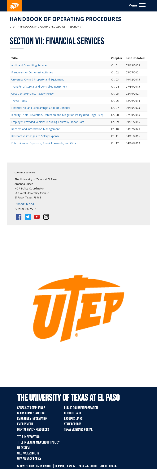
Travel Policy (19, 100)
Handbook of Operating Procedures (65, 19)
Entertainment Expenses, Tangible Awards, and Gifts (43, 143)
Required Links (73, 418)
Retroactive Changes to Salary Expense (35, 136)
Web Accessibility (28, 453)
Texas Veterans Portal (78, 429)
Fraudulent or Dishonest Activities (32, 72)
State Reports (72, 424)
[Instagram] (46, 217)
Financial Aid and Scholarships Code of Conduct (40, 108)
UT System (23, 448)
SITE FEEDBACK (108, 466)
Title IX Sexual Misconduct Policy (38, 442)
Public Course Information (81, 408)
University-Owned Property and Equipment (37, 79)
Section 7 (75, 26)
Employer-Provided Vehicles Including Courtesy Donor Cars (47, 122)
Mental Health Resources (33, 429)
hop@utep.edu (26, 204)
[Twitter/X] (28, 217)
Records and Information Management (35, 129)
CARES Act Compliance (31, 408)
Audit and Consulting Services (29, 65)
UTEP (12, 26)
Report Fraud (72, 413)
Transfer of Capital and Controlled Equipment (39, 86)
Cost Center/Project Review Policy (32, 93)
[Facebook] (19, 217)
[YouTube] (37, 217)
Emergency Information (32, 418)
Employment (25, 424)
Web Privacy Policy (29, 459)
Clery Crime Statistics (31, 413)
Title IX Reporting (28, 437)
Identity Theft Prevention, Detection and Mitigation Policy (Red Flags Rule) (57, 115)
